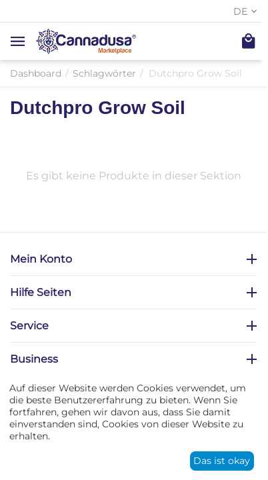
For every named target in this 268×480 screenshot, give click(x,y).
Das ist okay (221, 461)
